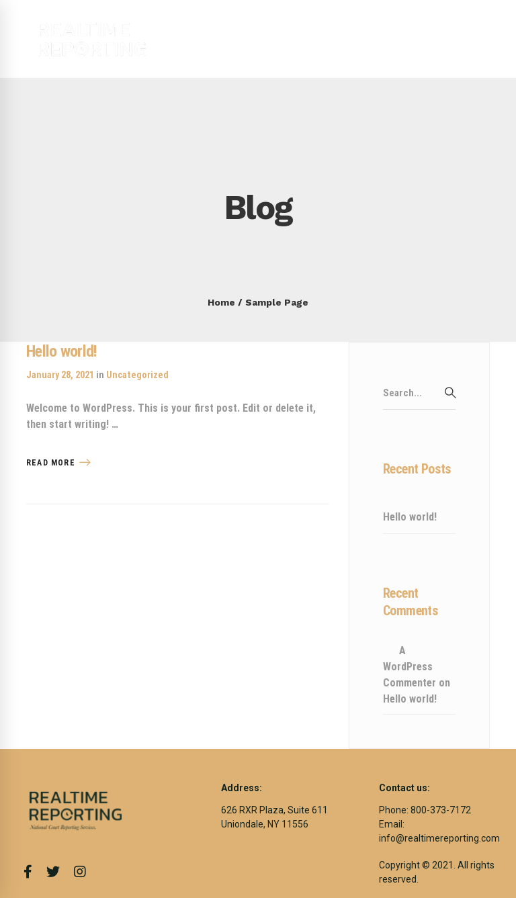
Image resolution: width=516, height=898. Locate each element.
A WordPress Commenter (409, 666)
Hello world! (61, 351)
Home (221, 302)
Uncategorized (137, 374)
